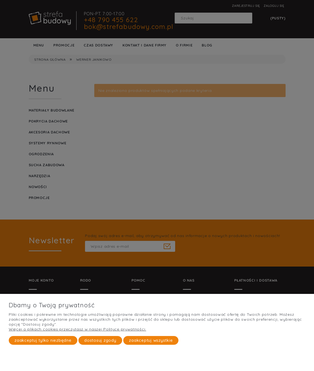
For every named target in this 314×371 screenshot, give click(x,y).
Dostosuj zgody (100, 340)
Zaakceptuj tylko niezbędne (43, 340)
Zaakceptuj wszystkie (151, 340)
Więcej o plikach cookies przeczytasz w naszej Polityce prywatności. (77, 329)
